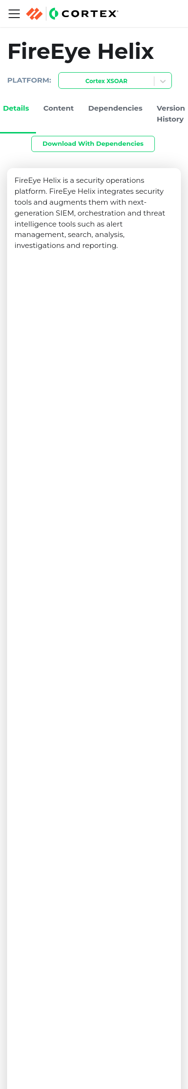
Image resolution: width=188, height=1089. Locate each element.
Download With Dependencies (93, 143)
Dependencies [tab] (115, 108)
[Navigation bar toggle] (14, 14)
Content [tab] (59, 108)
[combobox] (64, 81)
